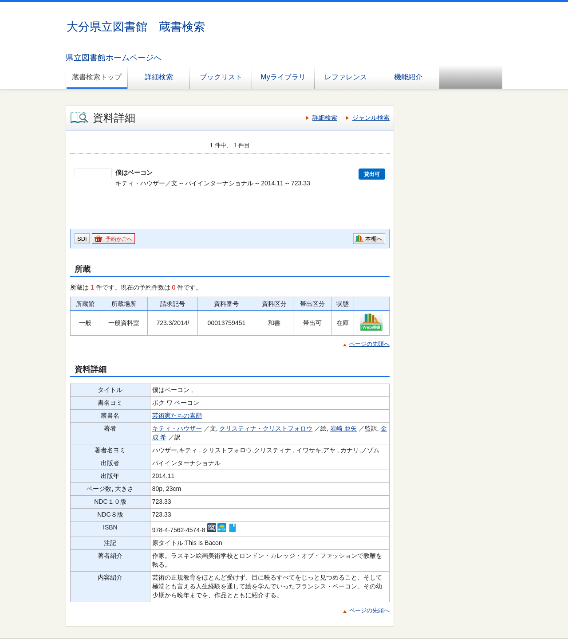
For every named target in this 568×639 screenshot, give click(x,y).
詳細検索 (159, 77)
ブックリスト (221, 77)
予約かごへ (119, 239)
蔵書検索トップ (97, 77)
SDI (82, 238)
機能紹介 (408, 77)
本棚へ (374, 238)
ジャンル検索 (371, 117)
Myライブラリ (282, 77)
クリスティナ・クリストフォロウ (265, 428)
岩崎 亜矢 (343, 428)
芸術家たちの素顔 (177, 415)
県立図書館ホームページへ (114, 57)
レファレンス (345, 77)
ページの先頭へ (369, 344)
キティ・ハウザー (177, 428)
